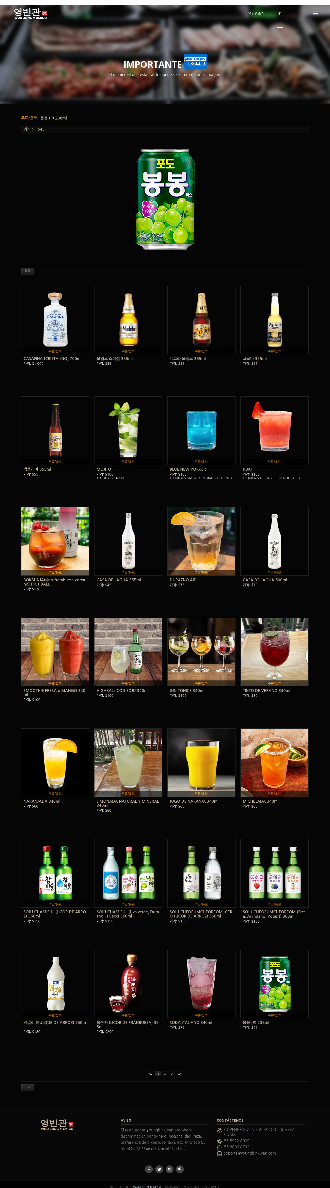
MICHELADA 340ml (261, 796)
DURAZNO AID (183, 575)
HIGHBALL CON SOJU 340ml (123, 685)
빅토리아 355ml (37, 464)
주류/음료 (30, 113)
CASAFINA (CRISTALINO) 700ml (52, 353)
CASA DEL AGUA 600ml (265, 575)
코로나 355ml (255, 353)
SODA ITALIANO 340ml (191, 1017)
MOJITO (104, 464)
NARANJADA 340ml (42, 796)
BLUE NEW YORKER (188, 464)
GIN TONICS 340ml (187, 685)
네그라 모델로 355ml (188, 353)
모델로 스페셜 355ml (115, 353)
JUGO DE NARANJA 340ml (194, 796)
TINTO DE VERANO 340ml (266, 685)
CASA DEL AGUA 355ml (119, 575)
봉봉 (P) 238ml (53, 113)
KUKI (247, 464)
